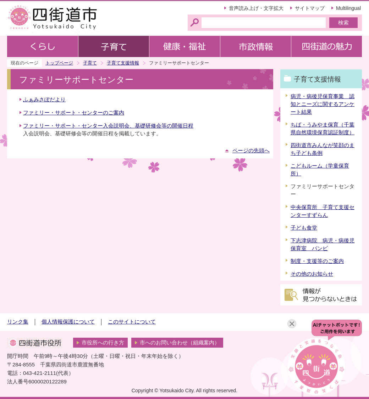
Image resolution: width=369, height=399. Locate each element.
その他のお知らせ (312, 274)
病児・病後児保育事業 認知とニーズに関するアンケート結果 (322, 104)
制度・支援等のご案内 (317, 261)
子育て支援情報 (123, 63)
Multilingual (348, 8)
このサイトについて (132, 322)
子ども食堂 (304, 228)
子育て (90, 63)
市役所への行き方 (103, 342)
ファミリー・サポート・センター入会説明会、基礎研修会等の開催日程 (108, 126)
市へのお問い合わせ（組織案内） (180, 342)
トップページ (59, 63)
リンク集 (17, 322)
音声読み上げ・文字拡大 (256, 8)
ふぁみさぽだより (44, 99)
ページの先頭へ (251, 150)
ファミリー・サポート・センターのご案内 (73, 113)
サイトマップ (310, 8)
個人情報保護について (68, 322)
